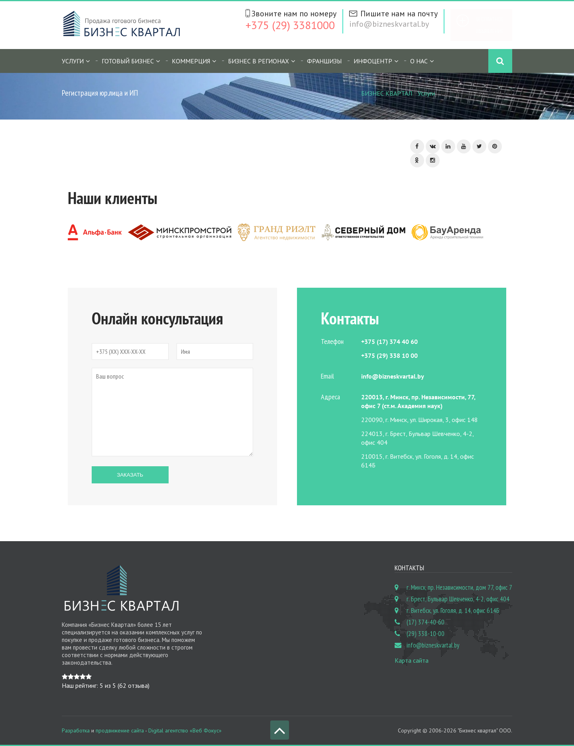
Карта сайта (412, 660)
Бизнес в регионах (258, 61)
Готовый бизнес (128, 61)
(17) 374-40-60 (425, 622)
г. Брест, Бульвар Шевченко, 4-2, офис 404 (458, 599)
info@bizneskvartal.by (389, 24)
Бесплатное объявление (489, 25)
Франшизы (324, 61)
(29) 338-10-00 (425, 633)
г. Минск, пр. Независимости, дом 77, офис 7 (459, 587)
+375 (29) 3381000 (290, 25)
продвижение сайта (120, 730)
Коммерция (191, 61)
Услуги (73, 61)
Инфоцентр (373, 61)
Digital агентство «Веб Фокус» (185, 730)
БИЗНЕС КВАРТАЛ (386, 93)
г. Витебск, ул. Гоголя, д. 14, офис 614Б (453, 610)
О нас (419, 61)
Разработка (76, 730)
